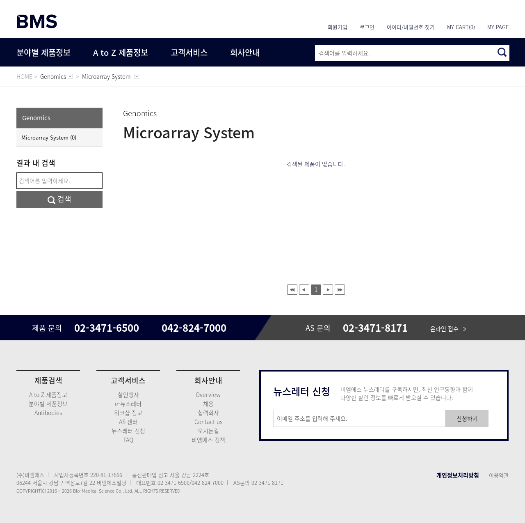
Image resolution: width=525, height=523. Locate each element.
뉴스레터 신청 (128, 431)
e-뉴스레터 (128, 403)
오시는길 (208, 431)
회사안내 (245, 52)
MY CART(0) (461, 27)
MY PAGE (498, 27)
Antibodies (48, 412)
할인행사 (128, 394)
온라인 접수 (448, 328)
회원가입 (337, 27)
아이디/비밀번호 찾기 (411, 27)
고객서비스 (189, 52)
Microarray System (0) (48, 137)
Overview (208, 394)
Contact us (208, 421)
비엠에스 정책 (208, 440)
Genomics (36, 117)
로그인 (367, 27)
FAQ (128, 440)
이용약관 (499, 475)
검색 (59, 198)
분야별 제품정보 (43, 52)
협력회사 (208, 412)
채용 (208, 403)
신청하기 (467, 418)
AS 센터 (128, 421)
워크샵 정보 (128, 412)
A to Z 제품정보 (120, 52)
